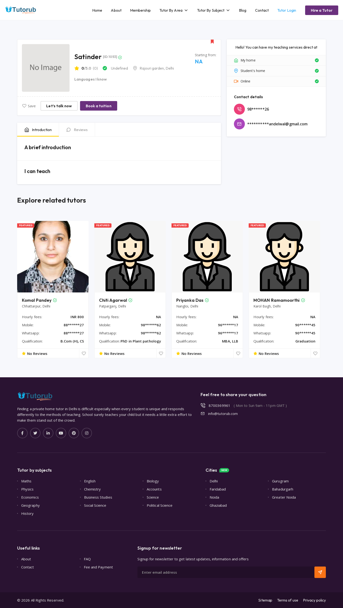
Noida (214, 497)
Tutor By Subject (210, 10)
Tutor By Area (170, 10)
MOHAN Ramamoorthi (276, 300)
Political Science (159, 505)
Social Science (95, 505)
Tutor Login (286, 10)
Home (97, 10)
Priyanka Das (189, 300)
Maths (26, 481)
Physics (27, 489)
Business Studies (98, 497)
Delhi (214, 481)
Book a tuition (98, 105)
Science (153, 497)
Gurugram (280, 481)
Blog (242, 10)
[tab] (38, 130)
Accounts (154, 489)
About (116, 10)
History (27, 513)
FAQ (87, 559)
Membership (140, 10)
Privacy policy (314, 600)
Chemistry (92, 489)
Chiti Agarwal (113, 300)
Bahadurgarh (282, 489)
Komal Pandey (36, 300)
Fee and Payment (98, 567)
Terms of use (287, 600)
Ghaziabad (218, 505)
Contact (262, 10)
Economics (30, 497)
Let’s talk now (59, 105)
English (90, 481)
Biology (153, 481)
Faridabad (218, 489)
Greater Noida (284, 497)
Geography (30, 505)
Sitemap (265, 600)
